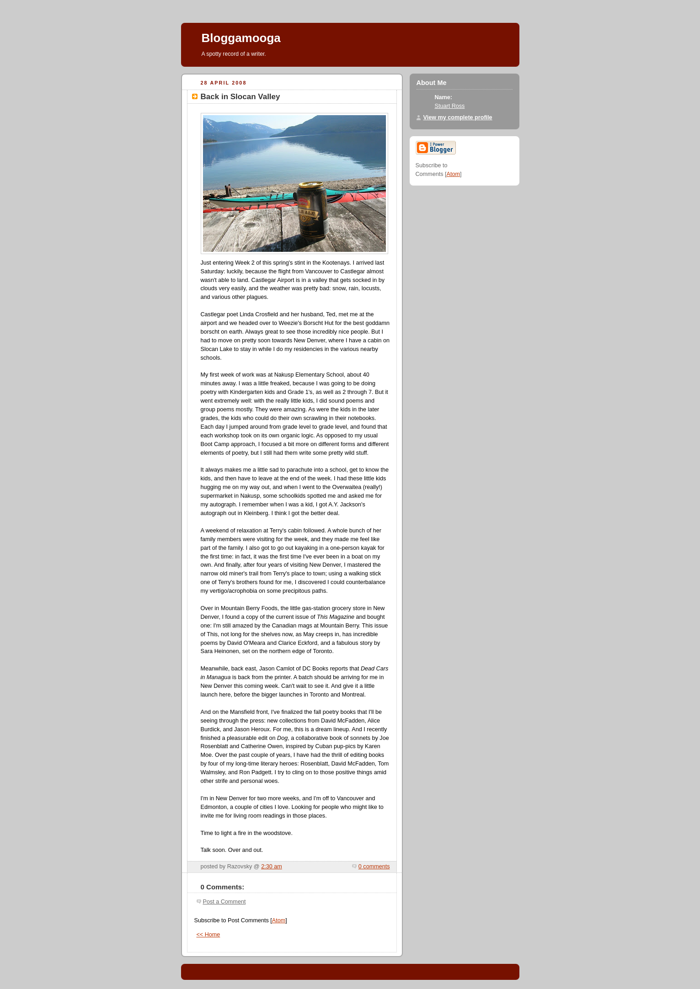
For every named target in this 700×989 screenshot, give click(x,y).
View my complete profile (457, 117)
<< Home (208, 934)
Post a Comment (224, 902)
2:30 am (271, 866)
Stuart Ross (450, 106)
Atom (278, 920)
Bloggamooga (241, 38)
